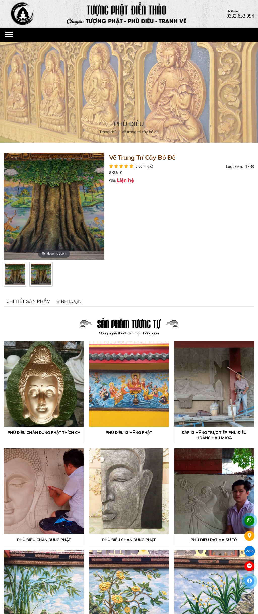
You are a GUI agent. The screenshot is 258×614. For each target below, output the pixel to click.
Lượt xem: (234, 166)
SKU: (113, 172)
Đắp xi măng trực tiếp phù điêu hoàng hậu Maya (214, 435)
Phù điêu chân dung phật (44, 539)
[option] (15, 274)
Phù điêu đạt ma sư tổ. (214, 539)
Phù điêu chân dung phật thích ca (44, 432)
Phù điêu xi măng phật (129, 432)
